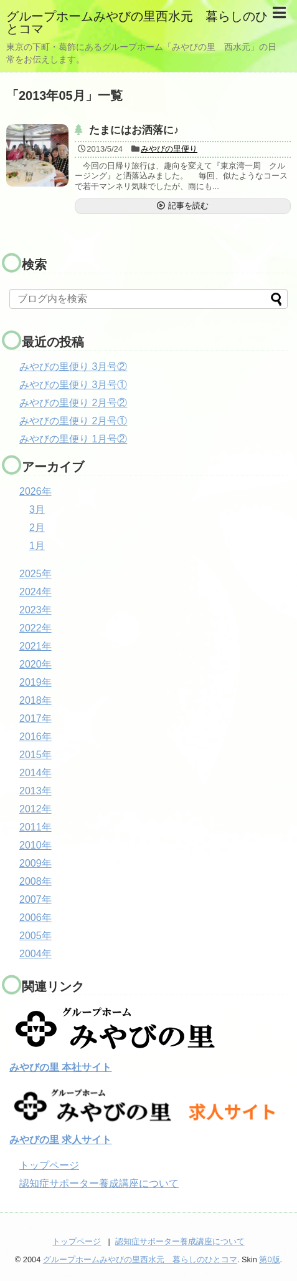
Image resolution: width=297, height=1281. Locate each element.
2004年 (35, 953)
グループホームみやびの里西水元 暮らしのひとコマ (137, 22)
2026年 (35, 491)
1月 (37, 545)
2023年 (35, 610)
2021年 (35, 646)
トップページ (49, 1165)
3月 (37, 509)
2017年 (35, 718)
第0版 (269, 1259)
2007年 (35, 899)
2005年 (35, 935)
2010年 (35, 845)
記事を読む (188, 205)
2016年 (35, 736)
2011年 (35, 827)
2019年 (35, 682)
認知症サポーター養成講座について (99, 1183)
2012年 (35, 809)
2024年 (35, 592)
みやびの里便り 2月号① (73, 421)
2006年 (35, 917)
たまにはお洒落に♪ (134, 130)
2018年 (35, 700)
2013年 (35, 791)
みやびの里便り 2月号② (73, 402)
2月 (37, 527)
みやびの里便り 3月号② (73, 366)
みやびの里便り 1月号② (73, 439)
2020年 (35, 664)
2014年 (35, 772)
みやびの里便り (169, 148)
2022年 (35, 628)
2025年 (35, 573)
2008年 (35, 881)
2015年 (35, 754)
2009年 (35, 863)
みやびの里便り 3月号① (73, 384)
